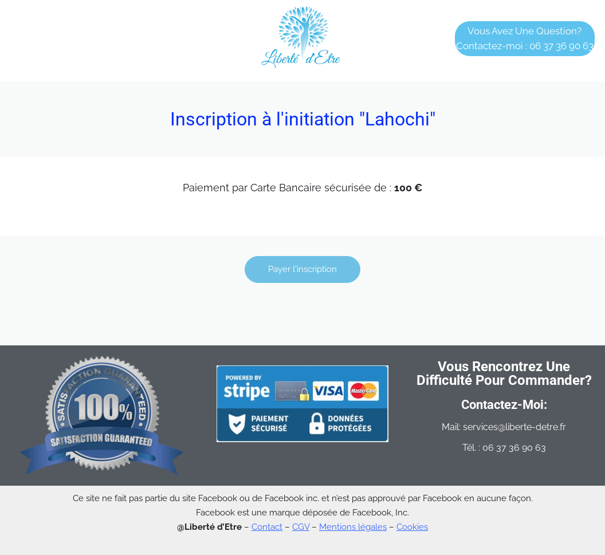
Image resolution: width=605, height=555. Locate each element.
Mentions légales (353, 527)
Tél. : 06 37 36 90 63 (504, 447)
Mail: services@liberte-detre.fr (504, 427)
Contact (267, 527)
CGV (300, 527)
